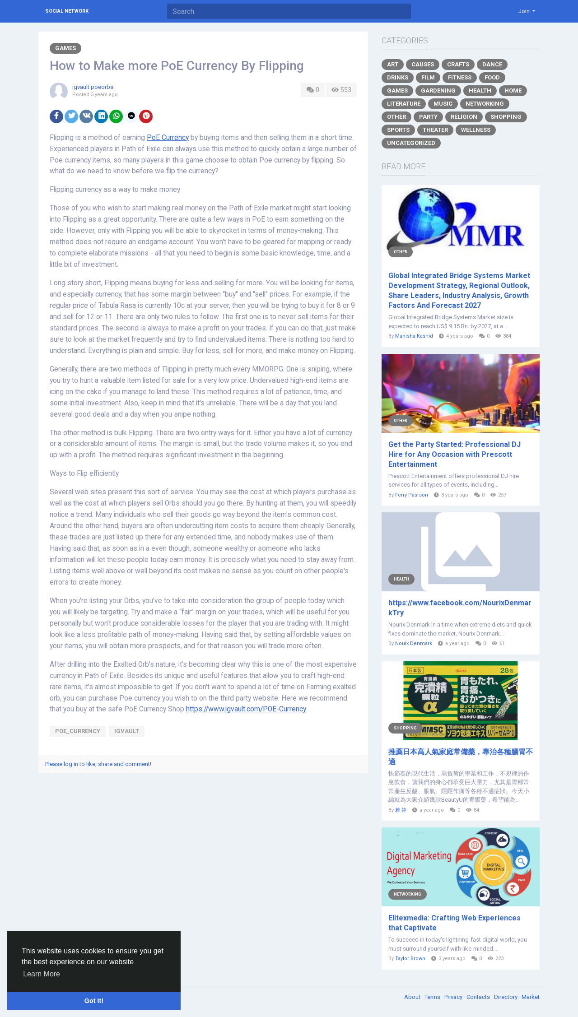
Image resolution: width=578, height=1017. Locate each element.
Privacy (454, 997)
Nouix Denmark (413, 643)
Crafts (458, 64)
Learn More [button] (41, 974)
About (413, 997)
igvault (126, 731)
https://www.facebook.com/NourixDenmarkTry (459, 608)
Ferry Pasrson (411, 495)
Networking (485, 103)
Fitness (459, 77)
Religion (464, 116)
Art (392, 64)
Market (531, 997)
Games (65, 48)
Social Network (67, 11)
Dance (492, 64)
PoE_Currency (77, 731)
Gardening (438, 90)
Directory (506, 997)
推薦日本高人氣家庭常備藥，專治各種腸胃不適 (460, 757)
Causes (422, 64)
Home (513, 90)
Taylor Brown (410, 958)
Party (428, 116)
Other (396, 116)
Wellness (475, 129)
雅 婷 (400, 810)
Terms (433, 997)
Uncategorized (411, 142)
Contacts (478, 997)
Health (480, 90)
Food (492, 77)
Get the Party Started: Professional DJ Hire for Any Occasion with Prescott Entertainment (454, 454)
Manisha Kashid (414, 336)
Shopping (506, 116)
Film (428, 77)
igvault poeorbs (92, 87)
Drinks (397, 77)
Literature (403, 103)
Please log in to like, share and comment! (98, 764)
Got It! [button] (93, 1000)
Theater (435, 129)
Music (443, 103)
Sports (398, 129)
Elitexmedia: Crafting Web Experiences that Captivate (454, 923)
